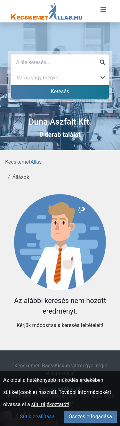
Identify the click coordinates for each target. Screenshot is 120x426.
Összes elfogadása (90, 417)
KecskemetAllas (23, 162)
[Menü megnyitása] (103, 10)
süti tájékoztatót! (50, 404)
